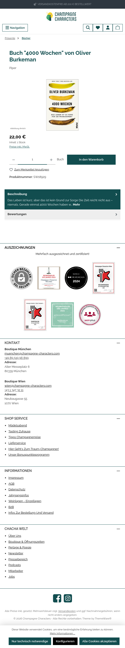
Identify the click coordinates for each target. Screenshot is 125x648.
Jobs (11, 576)
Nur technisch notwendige (30, 641)
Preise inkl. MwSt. (19, 146)
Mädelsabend (17, 425)
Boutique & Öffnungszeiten (26, 541)
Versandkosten (67, 611)
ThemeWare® (103, 618)
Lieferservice (17, 443)
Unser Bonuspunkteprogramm (28, 454)
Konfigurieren (65, 641)
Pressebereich (18, 559)
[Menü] (15, 28)
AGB (11, 483)
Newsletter (15, 553)
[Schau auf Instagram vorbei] (68, 598)
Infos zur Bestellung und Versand (31, 512)
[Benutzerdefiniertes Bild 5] (62, 315)
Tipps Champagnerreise (24, 437)
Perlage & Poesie (19, 547)
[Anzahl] (32, 160)
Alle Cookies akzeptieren (99, 641)
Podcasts (14, 565)
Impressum (15, 477)
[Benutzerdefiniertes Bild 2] (76, 278)
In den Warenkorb (91, 159)
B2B (11, 507)
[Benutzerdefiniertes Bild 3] (103, 278)
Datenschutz (16, 489)
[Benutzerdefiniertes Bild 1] (48, 278)
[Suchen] (88, 28)
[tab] (62, 199)
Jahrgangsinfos (18, 495)
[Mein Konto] (108, 28)
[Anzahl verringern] (13, 160)
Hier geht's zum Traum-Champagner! (33, 449)
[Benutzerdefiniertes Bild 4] (35, 315)
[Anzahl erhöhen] (51, 160)
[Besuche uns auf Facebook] (57, 598)
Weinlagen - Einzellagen (24, 501)
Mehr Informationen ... (62, 633)
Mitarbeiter (15, 571)
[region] (62, 105)
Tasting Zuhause (19, 431)
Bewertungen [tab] (63, 214)
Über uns (14, 535)
